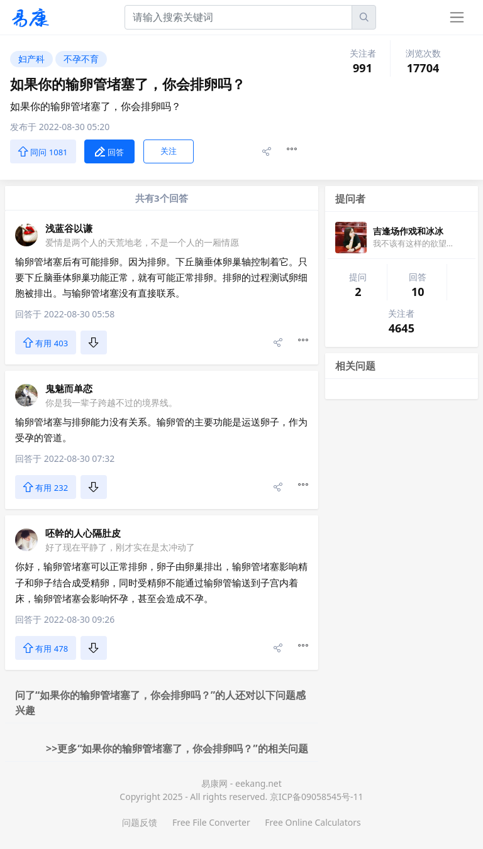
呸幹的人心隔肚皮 (83, 533)
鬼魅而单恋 (68, 388)
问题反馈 (139, 822)
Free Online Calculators (312, 822)
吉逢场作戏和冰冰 (408, 231)
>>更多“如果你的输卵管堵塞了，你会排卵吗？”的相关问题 (177, 748)
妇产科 (31, 59)
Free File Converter (211, 822)
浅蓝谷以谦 (68, 228)
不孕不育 (81, 59)
